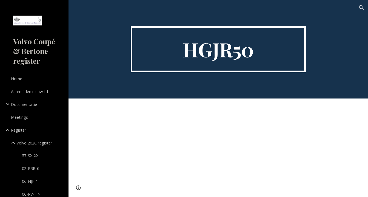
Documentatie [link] (24, 104)
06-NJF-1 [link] (30, 181)
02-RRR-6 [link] (30, 168)
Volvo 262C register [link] (34, 143)
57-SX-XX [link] (30, 155)
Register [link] (18, 130)
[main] (218, 49)
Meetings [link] (19, 117)
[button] (361, 7)
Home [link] (16, 78)
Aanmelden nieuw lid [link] (29, 91)
